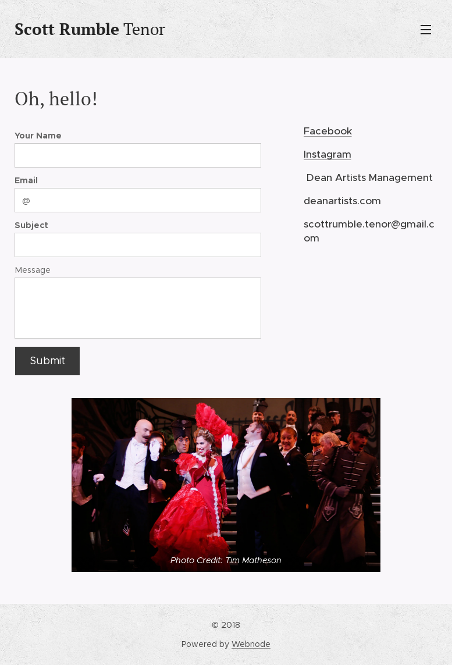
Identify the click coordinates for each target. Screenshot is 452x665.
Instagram (327, 153)
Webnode (251, 644)
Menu (426, 29)
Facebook (328, 130)
